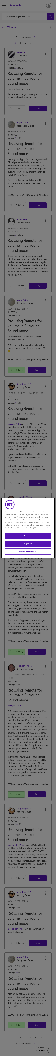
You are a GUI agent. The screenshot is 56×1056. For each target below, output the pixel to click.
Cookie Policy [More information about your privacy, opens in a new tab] (46, 528)
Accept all (28, 536)
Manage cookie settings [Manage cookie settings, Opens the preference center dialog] (28, 551)
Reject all (28, 543)
